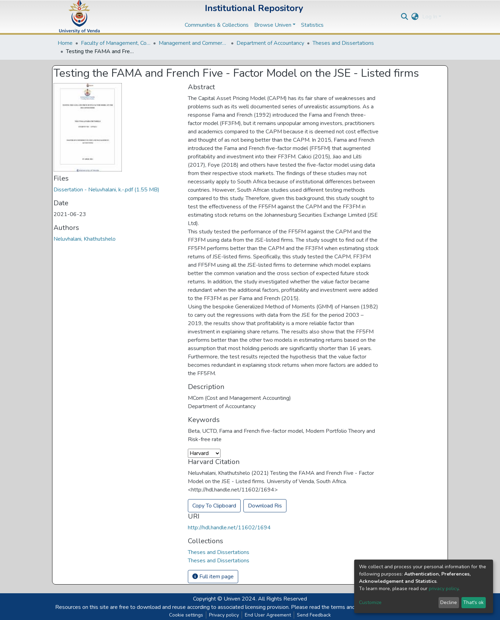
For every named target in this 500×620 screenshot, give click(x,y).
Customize (370, 602)
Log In (429, 16)
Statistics (312, 25)
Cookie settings (186, 615)
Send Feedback (314, 615)
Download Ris (265, 506)
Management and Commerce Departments (193, 43)
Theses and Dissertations (343, 43)
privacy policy (443, 588)
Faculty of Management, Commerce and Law (115, 43)
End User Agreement (268, 615)
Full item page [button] (213, 576)
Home (65, 43)
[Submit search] (404, 16)
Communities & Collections (217, 25)
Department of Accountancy (270, 43)
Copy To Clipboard (214, 506)
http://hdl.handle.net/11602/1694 (229, 527)
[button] (415, 17)
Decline (448, 602)
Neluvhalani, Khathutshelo (84, 239)
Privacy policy (224, 615)
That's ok (473, 602)
